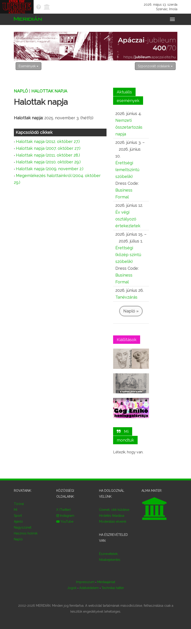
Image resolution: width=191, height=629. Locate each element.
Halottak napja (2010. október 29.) (48, 162)
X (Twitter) (63, 510)
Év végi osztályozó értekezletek (127, 219)
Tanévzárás (126, 297)
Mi (15, 510)
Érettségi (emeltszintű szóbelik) (127, 169)
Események (28, 66)
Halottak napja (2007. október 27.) (48, 148)
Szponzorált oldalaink (155, 66)
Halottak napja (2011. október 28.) (48, 155)
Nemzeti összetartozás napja (128, 127)
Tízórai (19, 504)
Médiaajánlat (106, 582)
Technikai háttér (112, 588)
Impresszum (85, 582)
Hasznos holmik (25, 533)
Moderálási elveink (112, 521)
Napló (21, 91)
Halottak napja (49, 91)
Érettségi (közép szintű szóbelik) (128, 254)
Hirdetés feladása (111, 515)
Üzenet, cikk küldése (114, 510)
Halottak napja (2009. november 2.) (49, 168)
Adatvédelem (89, 588)
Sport (18, 515)
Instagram (65, 515)
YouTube (64, 521)
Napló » (131, 311)
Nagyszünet (22, 527)
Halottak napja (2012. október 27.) (48, 141)
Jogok (72, 588)
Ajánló (18, 521)
